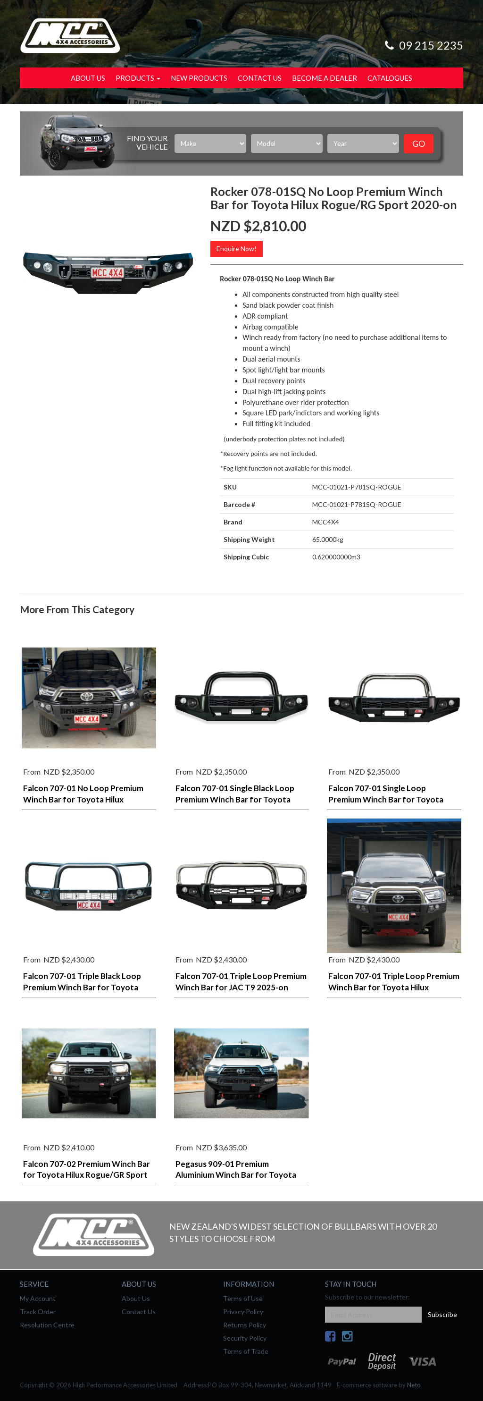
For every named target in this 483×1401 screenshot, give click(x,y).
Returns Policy (244, 1325)
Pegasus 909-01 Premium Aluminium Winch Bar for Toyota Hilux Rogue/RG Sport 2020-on (235, 1175)
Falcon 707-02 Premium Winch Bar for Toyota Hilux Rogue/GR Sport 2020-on (86, 1175)
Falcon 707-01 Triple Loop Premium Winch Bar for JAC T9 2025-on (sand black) (241, 987)
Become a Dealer (324, 78)
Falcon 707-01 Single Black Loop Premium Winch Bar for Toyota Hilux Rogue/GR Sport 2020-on (234, 799)
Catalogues (389, 78)
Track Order (38, 1312)
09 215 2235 (422, 45)
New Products (199, 78)
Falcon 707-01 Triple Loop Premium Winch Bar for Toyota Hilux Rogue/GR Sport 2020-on (393, 987)
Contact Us (260, 78)
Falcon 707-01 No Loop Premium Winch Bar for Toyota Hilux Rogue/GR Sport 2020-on (83, 799)
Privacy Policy (243, 1312)
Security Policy (244, 1338)
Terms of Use (243, 1298)
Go (418, 143)
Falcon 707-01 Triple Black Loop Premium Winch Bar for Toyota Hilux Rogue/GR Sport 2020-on (82, 987)
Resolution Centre (47, 1325)
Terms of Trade (245, 1351)
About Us (88, 78)
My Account (38, 1298)
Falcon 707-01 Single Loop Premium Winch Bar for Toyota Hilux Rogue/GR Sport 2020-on (385, 799)
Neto (414, 1385)
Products (138, 78)
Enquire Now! (237, 249)
